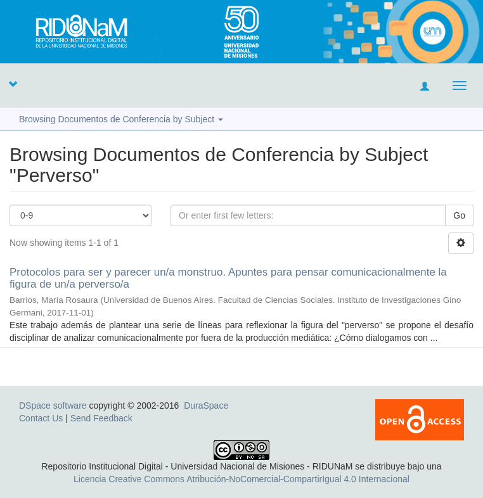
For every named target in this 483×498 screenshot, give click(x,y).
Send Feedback (101, 418)
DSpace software (53, 405)
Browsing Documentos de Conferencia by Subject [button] (121, 119)
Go (459, 215)
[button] (12, 84)
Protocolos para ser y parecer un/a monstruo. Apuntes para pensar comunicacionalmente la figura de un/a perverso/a (228, 278)
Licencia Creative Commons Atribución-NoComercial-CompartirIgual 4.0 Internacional (241, 479)
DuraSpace (206, 405)
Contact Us (41, 418)
